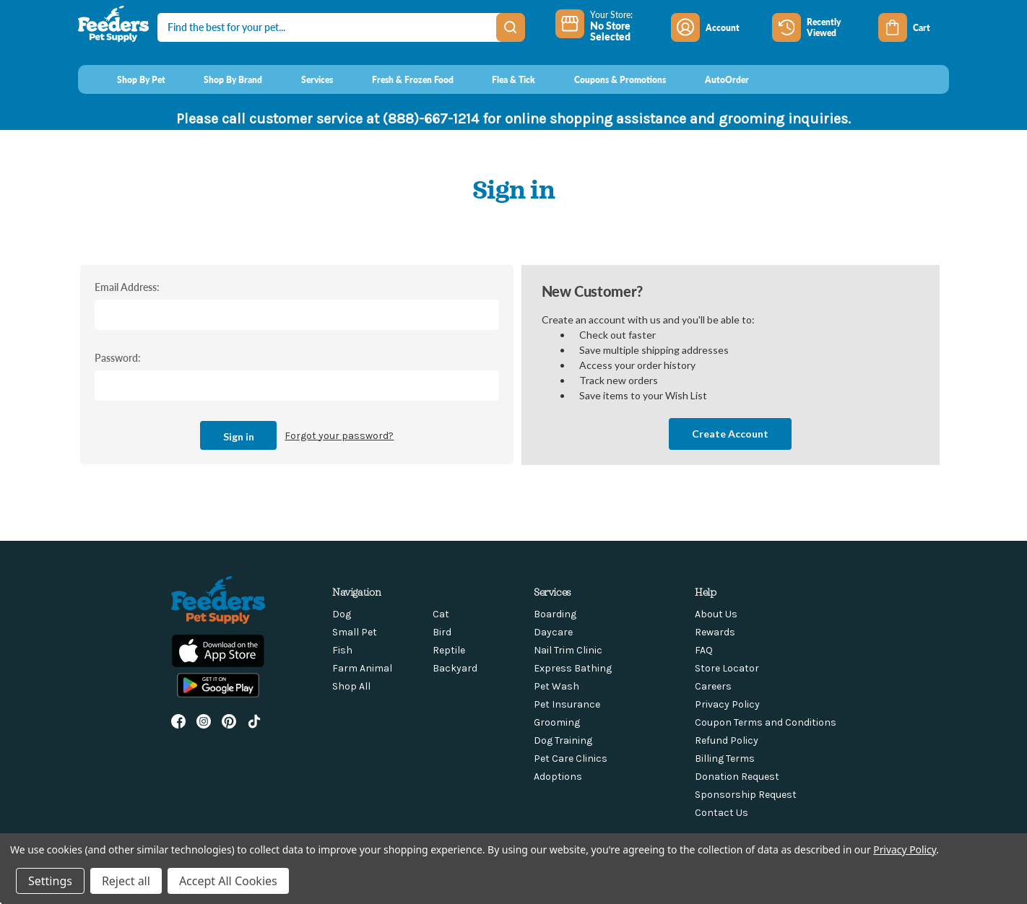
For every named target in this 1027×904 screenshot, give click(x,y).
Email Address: (127, 286)
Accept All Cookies (228, 881)
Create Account (730, 433)
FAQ (704, 650)
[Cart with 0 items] (913, 27)
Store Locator (727, 668)
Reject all (126, 881)
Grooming (557, 722)
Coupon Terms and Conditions (765, 722)
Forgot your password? (339, 436)
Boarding (555, 614)
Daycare (553, 632)
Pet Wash (556, 686)
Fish (342, 650)
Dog (341, 614)
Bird (442, 632)
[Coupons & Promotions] (606, 79)
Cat (441, 614)
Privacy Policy (727, 704)
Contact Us (721, 813)
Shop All (351, 686)
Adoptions (558, 776)
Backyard (455, 668)
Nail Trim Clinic (568, 650)
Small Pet (354, 632)
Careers (713, 686)
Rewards (715, 632)
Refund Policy (726, 740)
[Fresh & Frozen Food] (399, 79)
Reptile (449, 650)
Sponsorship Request (746, 794)
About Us (716, 614)
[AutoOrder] (713, 79)
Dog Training (563, 740)
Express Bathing (573, 668)
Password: (118, 357)
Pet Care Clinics (570, 758)
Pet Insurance (567, 704)
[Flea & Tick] (500, 79)
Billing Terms (725, 758)
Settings (50, 881)
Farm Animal (362, 668)
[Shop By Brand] (220, 79)
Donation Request (737, 776)
